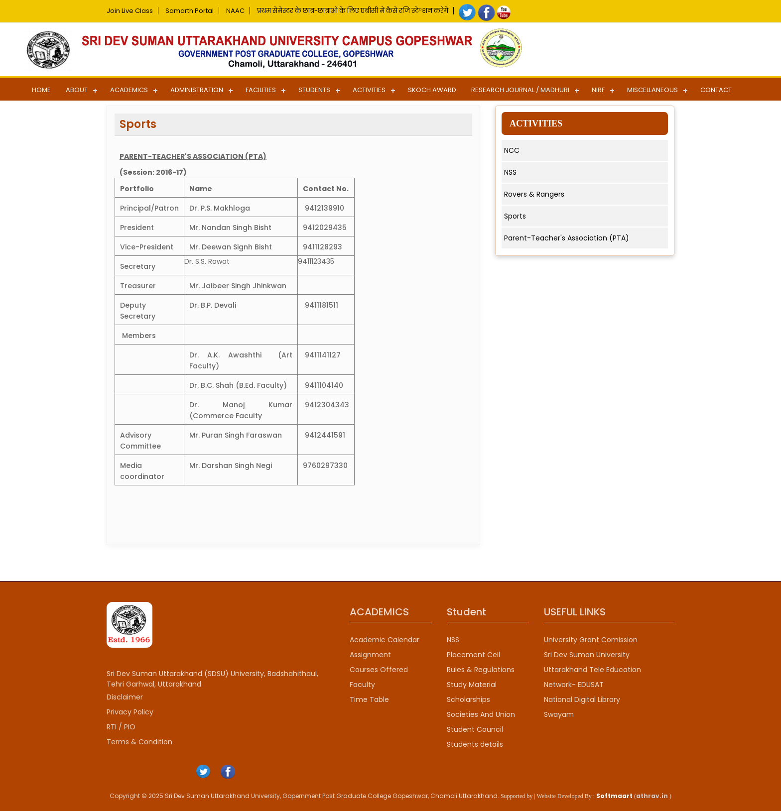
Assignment (370, 655)
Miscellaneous (652, 90)
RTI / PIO (121, 727)
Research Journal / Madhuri (520, 90)
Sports (515, 216)
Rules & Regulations (481, 670)
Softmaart (614, 796)
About (77, 90)
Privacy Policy (130, 712)
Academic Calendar (384, 640)
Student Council (475, 729)
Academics (129, 90)
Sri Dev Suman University (587, 655)
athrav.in (652, 796)
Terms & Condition (139, 742)
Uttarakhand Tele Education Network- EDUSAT (592, 677)
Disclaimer (125, 697)
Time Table (369, 699)
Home (41, 90)
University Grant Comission (591, 640)
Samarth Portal (189, 10)
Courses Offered (379, 670)
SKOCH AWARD (432, 90)
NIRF (598, 90)
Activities (369, 90)
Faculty (362, 685)
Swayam (559, 714)
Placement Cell (473, 655)
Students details (475, 744)
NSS (510, 172)
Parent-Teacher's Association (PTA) (566, 238)
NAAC (235, 10)
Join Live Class (130, 10)
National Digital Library (582, 699)
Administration (196, 90)
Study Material (472, 685)
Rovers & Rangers (534, 194)
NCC (512, 150)
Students (314, 90)
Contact (716, 90)
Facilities (261, 90)
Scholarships (468, 699)
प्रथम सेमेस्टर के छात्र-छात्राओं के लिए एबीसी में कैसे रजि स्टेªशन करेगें (352, 10)
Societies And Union (481, 714)
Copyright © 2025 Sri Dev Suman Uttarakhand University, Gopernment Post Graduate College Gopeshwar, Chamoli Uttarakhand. (304, 796)
